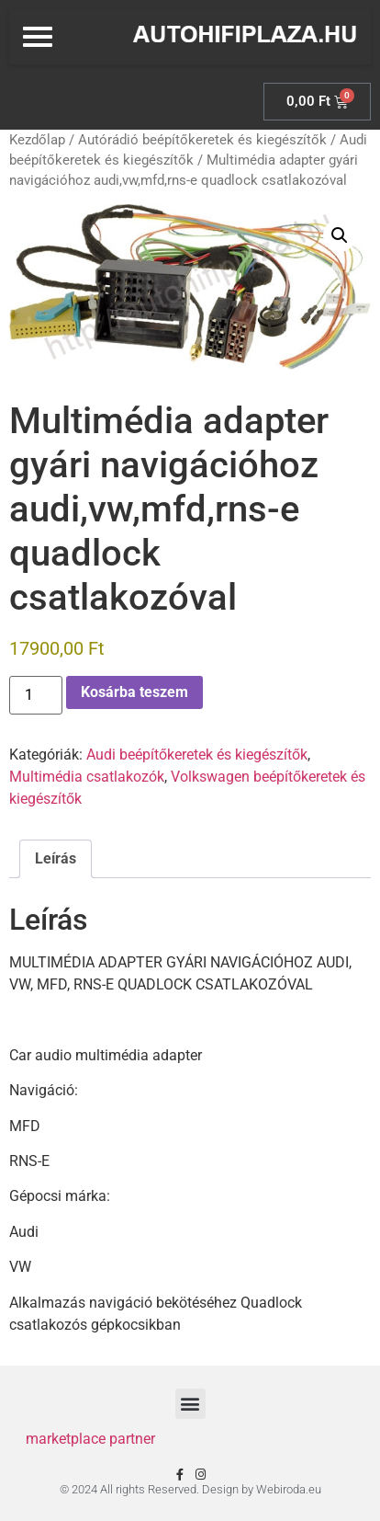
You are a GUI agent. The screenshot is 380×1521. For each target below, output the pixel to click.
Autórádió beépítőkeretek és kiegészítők (202, 140)
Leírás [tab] (55, 858)
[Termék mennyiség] (35, 695)
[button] (339, 235)
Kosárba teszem (134, 692)
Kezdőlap (37, 140)
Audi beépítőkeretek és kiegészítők (196, 754)
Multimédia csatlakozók (86, 776)
